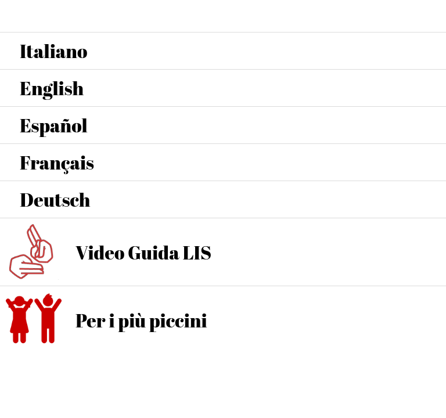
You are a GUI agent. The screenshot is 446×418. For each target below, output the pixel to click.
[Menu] (16, 16)
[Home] (430, 16)
